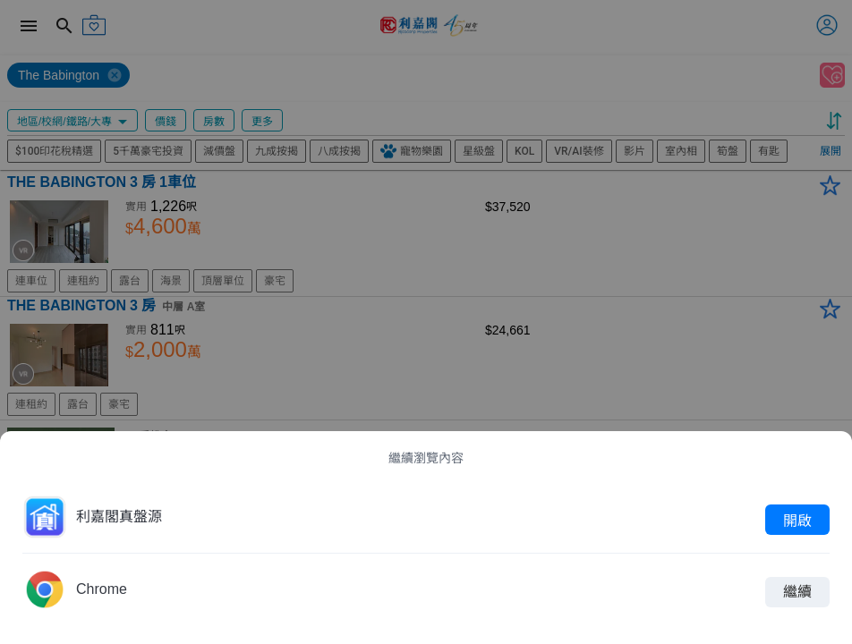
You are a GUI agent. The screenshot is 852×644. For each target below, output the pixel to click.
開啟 (797, 519)
